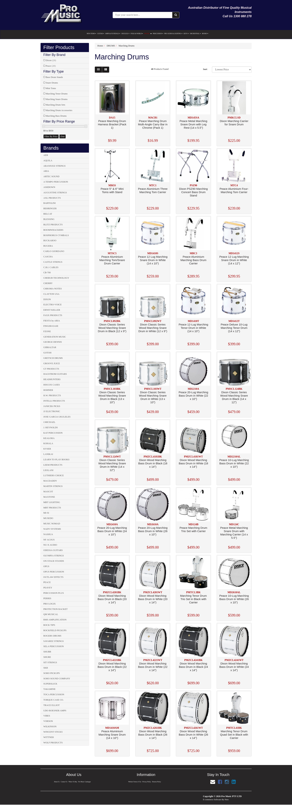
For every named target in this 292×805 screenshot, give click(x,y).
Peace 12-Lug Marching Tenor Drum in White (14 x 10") (193, 328)
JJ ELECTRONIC (51, 411)
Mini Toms (51, 88)
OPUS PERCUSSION (53, 571)
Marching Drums (127, 45)
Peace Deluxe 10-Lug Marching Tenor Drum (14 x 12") (234, 328)
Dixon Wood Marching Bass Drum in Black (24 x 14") (193, 667)
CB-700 (47, 272)
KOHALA (48, 443)
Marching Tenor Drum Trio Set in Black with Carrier (193, 599)
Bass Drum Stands (54, 77)
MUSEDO (48, 518)
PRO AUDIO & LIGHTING (173, 33)
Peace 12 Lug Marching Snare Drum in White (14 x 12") (234, 260)
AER (45, 155)
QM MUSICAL (50, 614)
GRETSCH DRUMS (53, 358)
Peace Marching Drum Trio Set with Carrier (193, 529)
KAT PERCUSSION (53, 433)
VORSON (48, 721)
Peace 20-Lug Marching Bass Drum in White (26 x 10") (152, 531)
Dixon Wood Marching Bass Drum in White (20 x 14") (152, 599)
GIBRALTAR (49, 347)
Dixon (51, 60)
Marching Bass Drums (56, 116)
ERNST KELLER (51, 310)
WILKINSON (50, 726)
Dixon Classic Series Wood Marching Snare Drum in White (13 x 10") (153, 397)
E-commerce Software (212, 799)
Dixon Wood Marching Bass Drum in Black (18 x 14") (152, 463)
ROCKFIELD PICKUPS (55, 630)
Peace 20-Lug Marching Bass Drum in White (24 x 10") (112, 531)
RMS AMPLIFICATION (55, 619)
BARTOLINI (49, 203)
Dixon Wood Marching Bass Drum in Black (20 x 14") (112, 599)
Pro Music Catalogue (85, 782)
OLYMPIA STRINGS (53, 555)
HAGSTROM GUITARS (55, 374)
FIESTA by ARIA (51, 320)
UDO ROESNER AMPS (54, 710)
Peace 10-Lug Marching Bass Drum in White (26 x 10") (234, 599)
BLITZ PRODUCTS (53, 224)
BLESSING (48, 219)
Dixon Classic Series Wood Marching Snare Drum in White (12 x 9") (152, 328)
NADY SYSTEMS (52, 529)
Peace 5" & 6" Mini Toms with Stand (112, 190)
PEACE (47, 582)
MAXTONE (49, 497)
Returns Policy (156, 782)
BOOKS (205, 33)
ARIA (46, 171)
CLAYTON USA (51, 294)
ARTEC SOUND (51, 176)
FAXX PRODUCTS (52, 315)
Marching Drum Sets (55, 104)
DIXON (47, 299)
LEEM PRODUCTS (52, 465)
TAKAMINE (49, 689)
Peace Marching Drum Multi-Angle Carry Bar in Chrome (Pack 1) (152, 124)
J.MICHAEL (49, 422)
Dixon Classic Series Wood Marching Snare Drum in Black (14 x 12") (234, 397)
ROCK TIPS (49, 625)
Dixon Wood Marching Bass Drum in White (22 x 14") (152, 667)
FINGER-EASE (50, 326)
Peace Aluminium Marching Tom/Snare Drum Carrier (112, 260)
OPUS (46, 566)
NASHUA (48, 534)
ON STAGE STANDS (53, 561)
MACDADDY (50, 481)
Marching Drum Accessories (59, 110)
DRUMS (148, 33)
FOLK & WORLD (137, 33)
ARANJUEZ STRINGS (54, 166)
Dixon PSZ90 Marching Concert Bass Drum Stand (193, 192)
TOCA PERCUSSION (53, 694)
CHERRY (48, 283)
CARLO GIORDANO (53, 251)
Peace (51, 66)
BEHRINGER (50, 208)
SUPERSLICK (50, 683)
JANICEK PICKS (51, 406)
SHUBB (47, 651)
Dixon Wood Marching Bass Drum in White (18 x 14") (193, 463)
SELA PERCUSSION (53, 646)
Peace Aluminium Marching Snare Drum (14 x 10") (112, 734)
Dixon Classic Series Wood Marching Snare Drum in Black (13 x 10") (112, 397)
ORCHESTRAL (195, 33)
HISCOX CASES (51, 384)
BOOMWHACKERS (53, 230)
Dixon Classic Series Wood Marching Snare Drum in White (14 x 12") (112, 465)
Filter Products (58, 47)
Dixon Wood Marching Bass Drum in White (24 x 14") (234, 667)
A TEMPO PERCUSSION (55, 182)
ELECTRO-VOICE (52, 304)
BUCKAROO (49, 240)
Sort (205, 69)
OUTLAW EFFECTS (53, 577)
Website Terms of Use (134, 782)
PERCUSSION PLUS (53, 593)
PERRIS (47, 598)
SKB (45, 668)
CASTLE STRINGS (52, 262)
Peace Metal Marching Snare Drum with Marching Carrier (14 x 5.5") (234, 532)
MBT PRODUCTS (52, 507)
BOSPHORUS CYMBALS (56, 235)
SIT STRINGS (50, 662)
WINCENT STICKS (53, 732)
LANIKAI (48, 454)
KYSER (47, 448)
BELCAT (47, 214)
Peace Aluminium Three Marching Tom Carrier (152, 190)
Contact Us (63, 782)
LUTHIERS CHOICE (53, 475)
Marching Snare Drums (56, 99)
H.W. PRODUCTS (52, 395)
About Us (56, 782)
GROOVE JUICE (51, 363)
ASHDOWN (49, 187)
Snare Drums (52, 82)
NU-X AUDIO (50, 545)
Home (100, 45)
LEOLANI (48, 470)
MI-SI (46, 513)
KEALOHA (48, 438)
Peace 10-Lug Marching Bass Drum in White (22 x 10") (234, 463)
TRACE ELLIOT (51, 705)
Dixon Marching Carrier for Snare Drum (234, 122)
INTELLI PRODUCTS (54, 401)
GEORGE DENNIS (52, 342)
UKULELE (125, 33)
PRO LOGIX (49, 603)
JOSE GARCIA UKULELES (57, 416)
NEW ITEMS (91, 33)
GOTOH (47, 352)
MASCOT (48, 491)
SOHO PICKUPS (51, 673)
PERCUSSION (158, 33)
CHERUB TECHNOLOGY (56, 278)
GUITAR (100, 33)
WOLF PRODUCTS (53, 742)
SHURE (47, 657)
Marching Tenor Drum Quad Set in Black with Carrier (234, 734)
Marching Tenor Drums (57, 93)
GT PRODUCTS (51, 369)
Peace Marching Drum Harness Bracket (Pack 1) (112, 124)
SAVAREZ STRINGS (53, 641)
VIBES (46, 715)
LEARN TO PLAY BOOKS (56, 459)
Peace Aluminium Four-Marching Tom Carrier (234, 190)
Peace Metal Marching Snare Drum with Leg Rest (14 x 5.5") (193, 124)
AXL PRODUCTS (52, 198)
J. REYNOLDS (50, 427)
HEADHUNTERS (51, 379)
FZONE (47, 331)
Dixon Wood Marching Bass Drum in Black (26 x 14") (152, 734)
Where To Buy (72, 782)
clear (62, 136)
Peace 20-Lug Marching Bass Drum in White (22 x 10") (193, 395)
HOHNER (48, 390)
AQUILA (47, 160)
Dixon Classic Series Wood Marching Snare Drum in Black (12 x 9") (112, 328)
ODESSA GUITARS (53, 550)
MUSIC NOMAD (51, 523)
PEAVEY (47, 587)
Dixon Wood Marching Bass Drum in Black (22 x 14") (112, 667)
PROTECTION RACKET (55, 609)
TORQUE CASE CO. (53, 700)
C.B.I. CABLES (50, 267)
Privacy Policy (146, 782)
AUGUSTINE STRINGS (55, 192)
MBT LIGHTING (51, 502)
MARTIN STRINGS (53, 486)
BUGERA (48, 246)
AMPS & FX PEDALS (112, 33)
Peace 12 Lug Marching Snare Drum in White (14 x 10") (152, 260)
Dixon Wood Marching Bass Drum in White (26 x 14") (193, 734)
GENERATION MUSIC (54, 336)
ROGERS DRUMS (52, 635)
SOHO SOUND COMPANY (56, 678)
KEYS (186, 33)
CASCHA (48, 256)
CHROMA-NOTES (52, 288)
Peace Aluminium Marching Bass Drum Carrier (193, 260)
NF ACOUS (49, 539)
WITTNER (48, 737)
